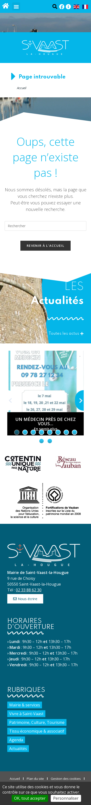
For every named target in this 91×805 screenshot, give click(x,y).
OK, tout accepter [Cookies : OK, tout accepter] (30, 798)
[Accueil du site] (5, 6)
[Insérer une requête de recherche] (46, 226)
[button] (16, 6)
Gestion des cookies (66, 778)
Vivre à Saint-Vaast (26, 713)
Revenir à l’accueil (45, 245)
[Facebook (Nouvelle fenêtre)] (62, 6)
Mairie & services (24, 705)
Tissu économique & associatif (36, 731)
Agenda (16, 740)
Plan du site (35, 778)
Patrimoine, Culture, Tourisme (37, 722)
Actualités (18, 748)
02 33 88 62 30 (28, 590)
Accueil (21, 88)
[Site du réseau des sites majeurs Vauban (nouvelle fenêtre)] (68, 462)
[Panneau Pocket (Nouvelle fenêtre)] (68, 6)
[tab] (17, 432)
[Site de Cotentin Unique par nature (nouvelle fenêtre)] (23, 464)
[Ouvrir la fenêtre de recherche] (54, 6)
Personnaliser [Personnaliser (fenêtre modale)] (66, 798)
